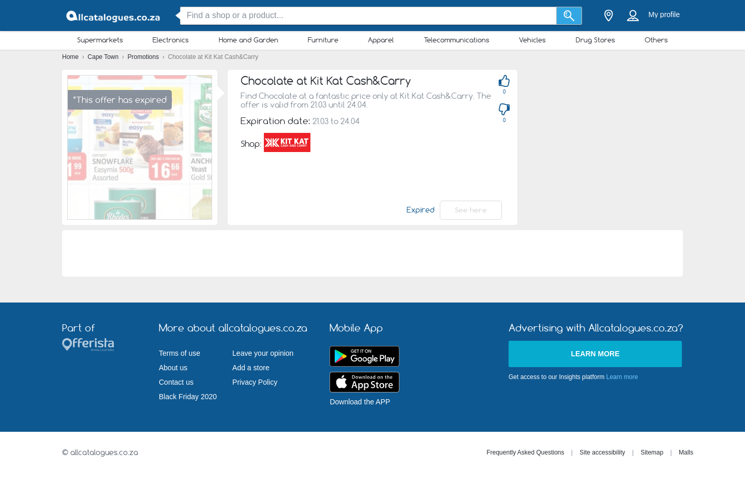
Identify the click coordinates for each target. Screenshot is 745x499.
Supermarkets (100, 40)
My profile (664, 14)
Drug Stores (595, 40)
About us (173, 368)
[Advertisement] (636, 142)
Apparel (381, 40)
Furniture (323, 40)
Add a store (251, 368)
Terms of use (179, 353)
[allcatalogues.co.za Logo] (114, 16)
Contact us (176, 382)
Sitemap (651, 452)
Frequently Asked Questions (525, 452)
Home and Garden (248, 40)
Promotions (144, 57)
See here (471, 210)
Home (71, 57)
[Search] (569, 16)
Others (656, 40)
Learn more (595, 354)
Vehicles (532, 40)
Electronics (171, 40)
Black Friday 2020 (188, 396)
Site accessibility (602, 452)
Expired (421, 210)
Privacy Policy (254, 382)
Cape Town (103, 57)
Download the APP (360, 402)
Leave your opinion (262, 353)
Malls (686, 452)
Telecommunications (456, 40)
